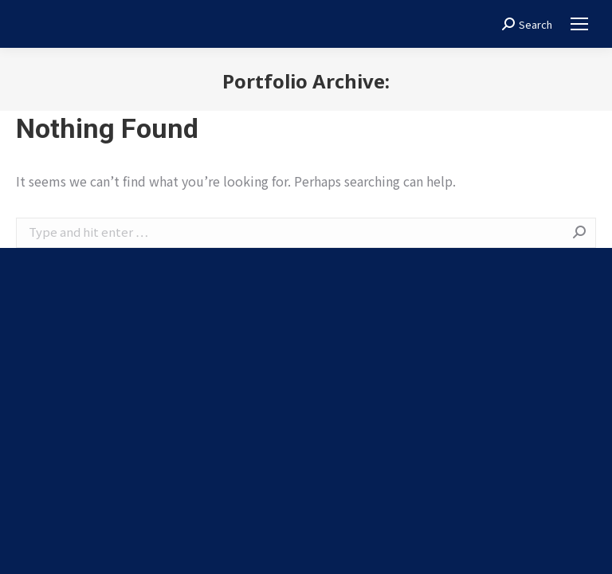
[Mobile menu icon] (579, 24)
